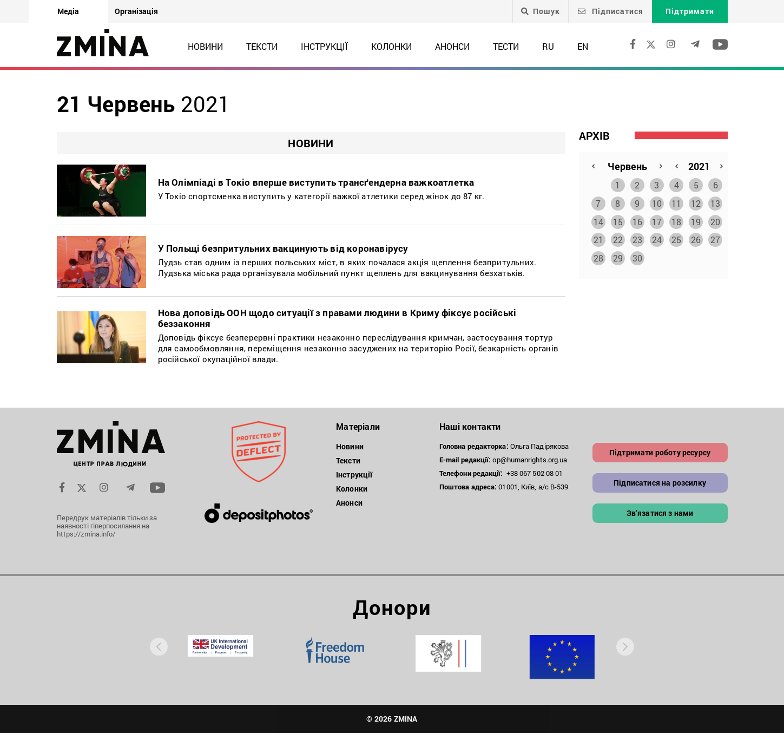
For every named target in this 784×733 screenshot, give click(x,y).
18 (676, 219)
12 (696, 201)
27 (715, 237)
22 (618, 237)
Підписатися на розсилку (660, 482)
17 (657, 219)
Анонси (452, 46)
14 (598, 219)
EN (582, 46)
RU (548, 46)
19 (696, 219)
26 (696, 237)
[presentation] (159, 647)
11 (676, 201)
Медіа (68, 11)
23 (637, 237)
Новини (205, 46)
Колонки (391, 46)
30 (637, 255)
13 (715, 201)
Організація (136, 11)
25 (676, 237)
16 (637, 219)
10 (657, 201)
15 (618, 219)
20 (715, 219)
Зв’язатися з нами (660, 513)
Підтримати (690, 11)
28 (598, 255)
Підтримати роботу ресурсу (659, 452)
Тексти (262, 46)
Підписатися (610, 11)
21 (598, 237)
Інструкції (324, 46)
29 (618, 255)
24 (657, 237)
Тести (506, 46)
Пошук (540, 11)
